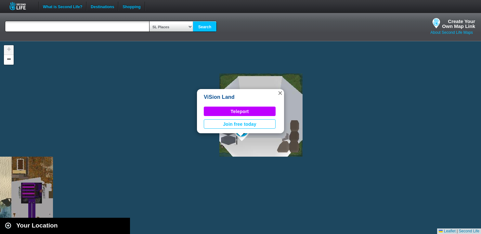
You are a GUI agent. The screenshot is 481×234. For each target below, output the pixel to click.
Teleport (240, 111)
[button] (280, 93)
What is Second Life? (62, 6)
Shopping (131, 6)
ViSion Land (219, 97)
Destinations (102, 6)
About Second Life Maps (451, 32)
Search (204, 27)
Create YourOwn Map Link (458, 24)
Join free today (239, 124)
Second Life (21, 6)
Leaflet (447, 231)
